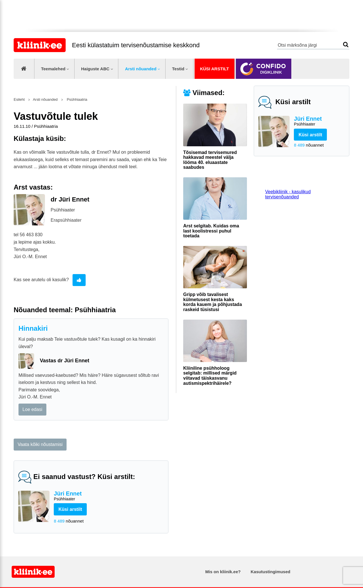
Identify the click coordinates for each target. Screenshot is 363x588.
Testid (178, 68)
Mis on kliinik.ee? (223, 571)
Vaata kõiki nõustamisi (40, 444)
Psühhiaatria (76, 99)
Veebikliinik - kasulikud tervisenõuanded (288, 194)
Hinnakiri (33, 328)
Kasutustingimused (270, 571)
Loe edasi (32, 409)
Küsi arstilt (214, 68)
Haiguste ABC (95, 68)
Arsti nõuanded (140, 68)
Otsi (345, 44)
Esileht (19, 99)
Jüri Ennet (319, 121)
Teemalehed (53, 68)
